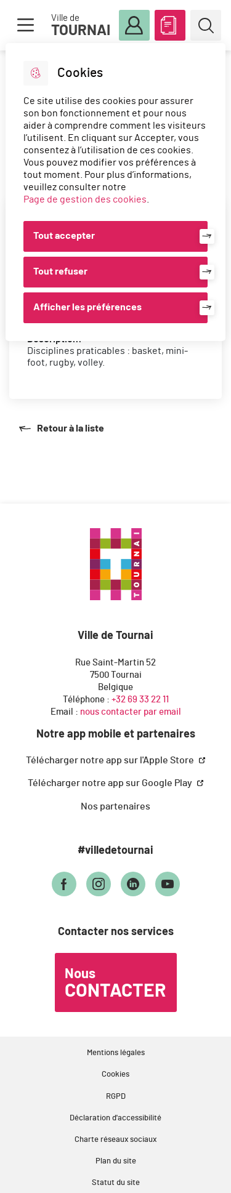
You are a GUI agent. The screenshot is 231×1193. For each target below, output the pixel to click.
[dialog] (115, 192)
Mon (134, 26)
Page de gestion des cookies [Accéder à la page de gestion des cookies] (85, 199)
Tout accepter (64, 236)
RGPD (116, 1097)
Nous (115, 983)
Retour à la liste (61, 428)
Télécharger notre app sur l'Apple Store (111, 760)
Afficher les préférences (87, 307)
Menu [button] (25, 25)
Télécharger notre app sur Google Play (111, 783)
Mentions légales (116, 1053)
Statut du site (116, 1183)
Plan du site (115, 1161)
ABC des (170, 22)
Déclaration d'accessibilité (115, 1118)
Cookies (115, 1074)
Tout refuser (60, 271)
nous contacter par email (130, 712)
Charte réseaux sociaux (115, 1140)
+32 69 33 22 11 (140, 699)
